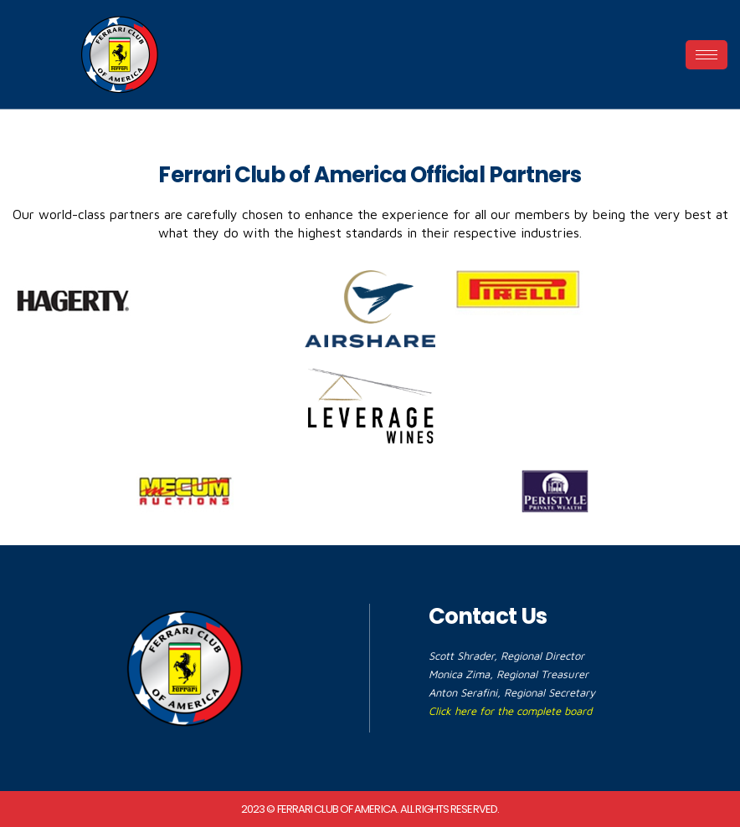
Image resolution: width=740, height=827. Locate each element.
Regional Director (542, 655)
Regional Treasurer (542, 674)
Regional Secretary (549, 692)
